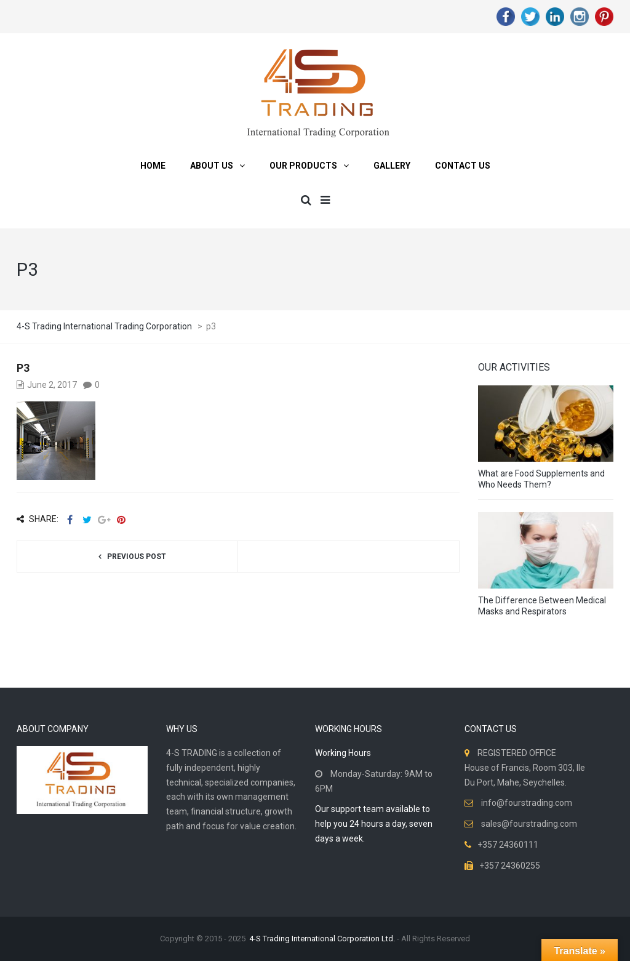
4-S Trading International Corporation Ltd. (322, 938)
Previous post (136, 556)
